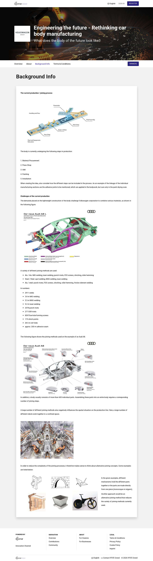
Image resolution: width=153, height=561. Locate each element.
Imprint (112, 549)
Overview (18, 64)
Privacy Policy (115, 542)
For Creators (84, 538)
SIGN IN (121, 4)
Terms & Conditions (61, 64)
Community (53, 545)
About (29, 64)
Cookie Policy (115, 545)
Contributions (54, 542)
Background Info (42, 64)
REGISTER (133, 3)
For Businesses (85, 542)
